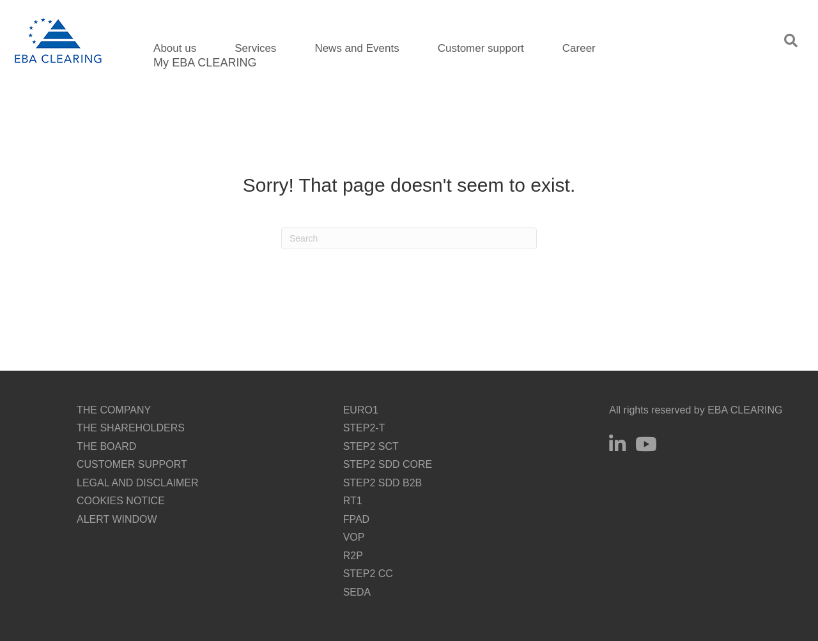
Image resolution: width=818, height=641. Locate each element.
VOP (354, 537)
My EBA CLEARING (204, 62)
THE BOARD (106, 446)
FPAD (356, 519)
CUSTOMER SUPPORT (132, 464)
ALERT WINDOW (117, 519)
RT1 (352, 500)
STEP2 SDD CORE (388, 464)
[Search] (409, 238)
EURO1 (360, 410)
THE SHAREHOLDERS (131, 427)
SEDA (357, 592)
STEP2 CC (368, 573)
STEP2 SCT (371, 446)
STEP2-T (364, 427)
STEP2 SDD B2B (382, 482)
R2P (353, 555)
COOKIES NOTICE (121, 500)
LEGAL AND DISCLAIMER (138, 482)
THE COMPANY (114, 410)
